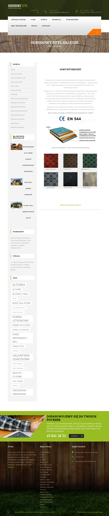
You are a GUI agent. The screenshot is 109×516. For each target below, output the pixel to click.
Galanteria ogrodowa (22, 119)
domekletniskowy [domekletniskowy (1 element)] (18, 312)
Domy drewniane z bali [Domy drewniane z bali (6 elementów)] (20, 338)
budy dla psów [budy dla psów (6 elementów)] (21, 303)
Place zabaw (22, 86)
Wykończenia (72, 20)
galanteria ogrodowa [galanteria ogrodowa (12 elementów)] (21, 357)
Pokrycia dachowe (46, 494)
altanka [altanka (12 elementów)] (19, 285)
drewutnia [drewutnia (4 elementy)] (18, 346)
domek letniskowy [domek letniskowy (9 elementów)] (21, 318)
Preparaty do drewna (46, 497)
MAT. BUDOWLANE (19, 26)
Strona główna (18, 20)
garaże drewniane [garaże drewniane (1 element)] (18, 368)
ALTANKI (43, 460)
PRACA (34, 26)
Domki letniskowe (22, 74)
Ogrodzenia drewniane (22, 107)
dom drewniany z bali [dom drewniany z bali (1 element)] (19, 307)
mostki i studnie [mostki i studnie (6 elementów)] (17, 374)
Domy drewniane (45, 467)
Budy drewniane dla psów (22, 111)
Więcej (11, 467)
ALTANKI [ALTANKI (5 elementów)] (17, 289)
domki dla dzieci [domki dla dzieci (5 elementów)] (22, 325)
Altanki (22, 70)
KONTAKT (46, 26)
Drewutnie (22, 94)
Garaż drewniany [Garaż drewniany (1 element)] (18, 363)
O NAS (33, 20)
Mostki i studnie (45, 480)
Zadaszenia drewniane (22, 103)
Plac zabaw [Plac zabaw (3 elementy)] (18, 381)
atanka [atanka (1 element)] (15, 298)
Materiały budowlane (22, 127)
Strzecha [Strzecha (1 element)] (15, 385)
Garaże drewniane (22, 82)
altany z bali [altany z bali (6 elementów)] (20, 293)
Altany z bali (44, 462)
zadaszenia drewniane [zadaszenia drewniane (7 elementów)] (19, 392)
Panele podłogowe (46, 499)
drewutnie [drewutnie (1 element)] (16, 351)
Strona (49, 46)
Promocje (56, 20)
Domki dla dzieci (22, 90)
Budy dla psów (44, 485)
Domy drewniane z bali (22, 78)
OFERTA (44, 20)
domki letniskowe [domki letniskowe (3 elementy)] (21, 330)
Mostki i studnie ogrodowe (22, 99)
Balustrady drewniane (22, 115)
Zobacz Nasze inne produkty (70, 205)
